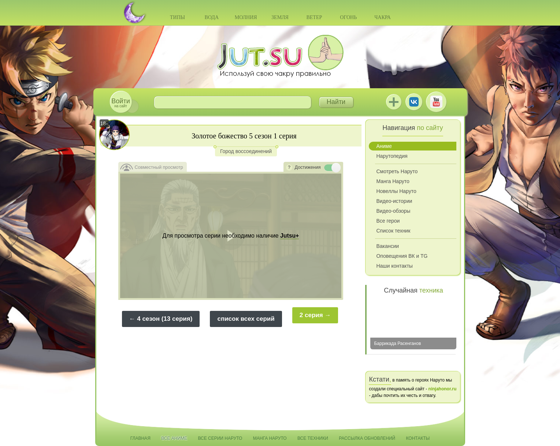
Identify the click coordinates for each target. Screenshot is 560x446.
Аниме (384, 146)
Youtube (436, 102)
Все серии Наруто (220, 438)
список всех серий (245, 318)
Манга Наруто (392, 181)
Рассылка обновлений (367, 438)
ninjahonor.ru (443, 388)
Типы (177, 17)
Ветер (314, 17)
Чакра (382, 17)
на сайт (120, 102)
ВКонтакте (413, 101)
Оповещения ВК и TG (401, 256)
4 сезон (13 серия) (164, 318)
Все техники (312, 438)
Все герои (388, 221)
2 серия (311, 315)
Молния (246, 17)
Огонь (348, 17)
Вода (212, 17)
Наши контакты (394, 266)
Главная (140, 438)
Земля (280, 17)
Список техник (393, 231)
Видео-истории (394, 201)
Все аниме (174, 438)
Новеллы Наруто (396, 191)
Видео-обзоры (393, 211)
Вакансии (387, 246)
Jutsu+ (393, 101)
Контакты (418, 438)
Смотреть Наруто (397, 171)
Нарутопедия (391, 156)
